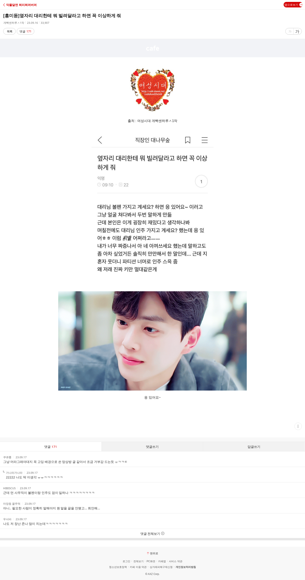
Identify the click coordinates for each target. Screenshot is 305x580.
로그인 (126, 561)
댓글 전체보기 (152, 533)
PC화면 (151, 561)
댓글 (25, 31)
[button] (21, 5)
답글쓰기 (254, 446)
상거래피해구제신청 (161, 567)
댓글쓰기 (152, 446)
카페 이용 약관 (138, 567)
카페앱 (162, 561)
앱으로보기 (293, 5)
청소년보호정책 (118, 567)
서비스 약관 (175, 561)
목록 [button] (9, 31)
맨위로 (152, 553)
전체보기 (138, 561)
